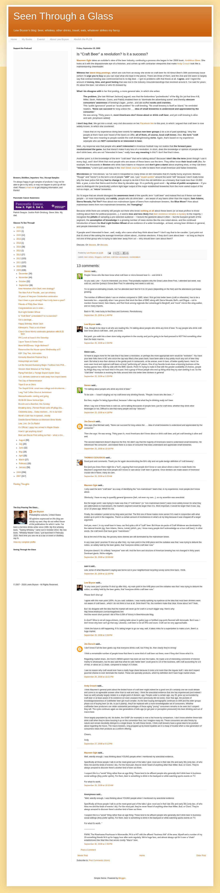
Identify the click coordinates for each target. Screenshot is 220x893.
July (21, 444)
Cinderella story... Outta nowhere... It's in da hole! (40, 412)
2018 (19, 243)
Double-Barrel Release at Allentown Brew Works (39, 420)
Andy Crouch (183, 63)
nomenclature (135, 257)
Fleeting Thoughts (21, 484)
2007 (19, 476)
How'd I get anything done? (30, 431)
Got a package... (25, 320)
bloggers (98, 257)
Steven (87, 271)
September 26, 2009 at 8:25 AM (98, 476)
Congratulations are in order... (31, 308)
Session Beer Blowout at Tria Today (34, 369)
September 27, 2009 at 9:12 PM (98, 744)
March (22, 459)
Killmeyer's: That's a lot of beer (32, 327)
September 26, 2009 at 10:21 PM (98, 677)
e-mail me (29, 187)
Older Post (201, 855)
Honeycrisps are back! (28, 361)
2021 (19, 231)
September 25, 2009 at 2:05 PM (98, 343)
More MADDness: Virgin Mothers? (33, 345)
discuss (92, 244)
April (21, 455)
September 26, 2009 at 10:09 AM (98, 557)
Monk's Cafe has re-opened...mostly (34, 416)
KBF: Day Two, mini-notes (30, 353)
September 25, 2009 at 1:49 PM (98, 315)
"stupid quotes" (147, 177)
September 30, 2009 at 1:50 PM (98, 844)
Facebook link (147, 123)
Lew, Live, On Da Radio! (29, 423)
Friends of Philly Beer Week (30, 304)
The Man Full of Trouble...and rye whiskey (37, 292)
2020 (19, 235)
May (21, 452)
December (24, 273)
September (24, 285)
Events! (41, 39)
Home (14, 39)
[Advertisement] (32, 496)
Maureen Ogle (84, 60)
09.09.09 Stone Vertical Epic (31, 400)
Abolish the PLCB (83, 39)
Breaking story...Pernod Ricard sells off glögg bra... (40, 408)
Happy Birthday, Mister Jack (30, 324)
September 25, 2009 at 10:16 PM (98, 448)
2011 (19, 262)
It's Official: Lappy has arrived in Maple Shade (38, 427)
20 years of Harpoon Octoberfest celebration (38, 296)
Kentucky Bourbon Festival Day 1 (33, 357)
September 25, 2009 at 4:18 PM (98, 412)
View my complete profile (24, 542)
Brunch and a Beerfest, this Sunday (34, 404)
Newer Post (83, 855)
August (22, 440)
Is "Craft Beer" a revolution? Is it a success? (37, 316)
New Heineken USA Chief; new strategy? (36, 288)
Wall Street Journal (129, 168)
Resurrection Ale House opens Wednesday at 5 (39, 349)
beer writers (89, 257)
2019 (19, 239)
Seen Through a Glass (63, 16)
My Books (27, 39)
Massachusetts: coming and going (33, 396)
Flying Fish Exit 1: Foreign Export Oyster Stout (39, 373)
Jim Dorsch (89, 421)
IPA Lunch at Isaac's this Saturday (33, 338)
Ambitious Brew (192, 60)
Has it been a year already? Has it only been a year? (41, 300)
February (23, 463)
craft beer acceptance (119, 257)
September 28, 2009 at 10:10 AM (98, 785)
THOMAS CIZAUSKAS (94, 457)
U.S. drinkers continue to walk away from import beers (42, 377)
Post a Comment (88, 850)
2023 (19, 227)
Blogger (121, 878)
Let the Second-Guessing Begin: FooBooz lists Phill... (42, 365)
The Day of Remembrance (30, 381)
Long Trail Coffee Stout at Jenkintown (35, 392)
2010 (19, 266)
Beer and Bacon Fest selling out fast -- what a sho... (41, 435)
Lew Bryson (90, 324)
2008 (19, 472)
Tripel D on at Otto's (27, 384)
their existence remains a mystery (170, 214)
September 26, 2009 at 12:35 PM (98, 574)
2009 (19, 270)
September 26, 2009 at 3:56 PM (98, 635)
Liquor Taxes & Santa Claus (30, 342)
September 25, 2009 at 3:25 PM (98, 376)
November (24, 277)
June (21, 448)
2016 (19, 247)
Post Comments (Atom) (99, 860)
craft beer (106, 257)
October (22, 281)
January (22, 467)
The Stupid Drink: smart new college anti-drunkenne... (42, 388)
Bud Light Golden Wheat (29, 312)
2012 (19, 258)
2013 (19, 254)
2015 (19, 250)
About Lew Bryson (59, 39)
